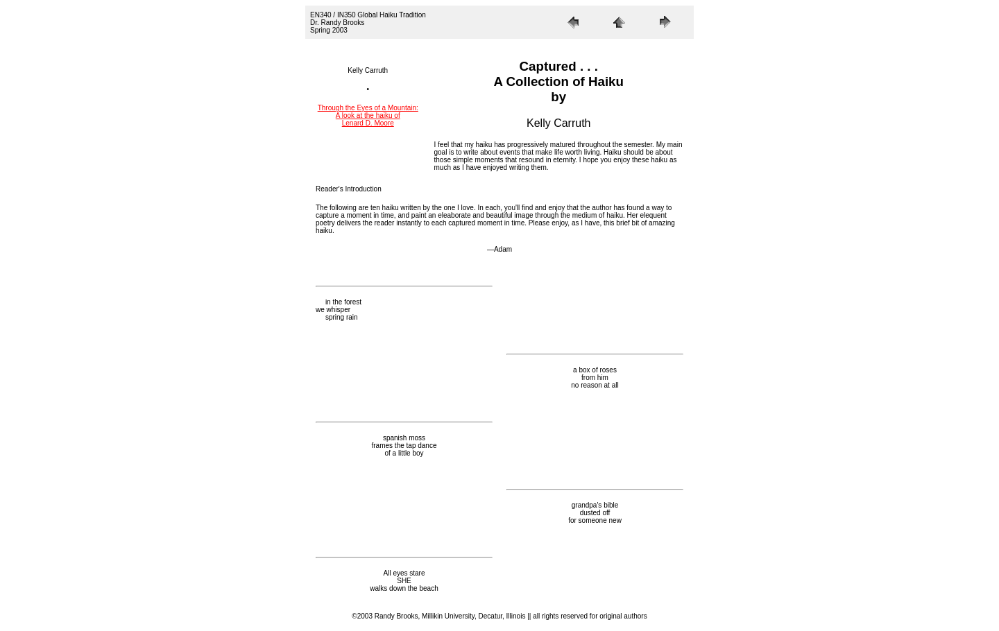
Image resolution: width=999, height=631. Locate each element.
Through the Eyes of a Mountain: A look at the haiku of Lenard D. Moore (368, 115)
